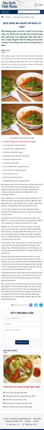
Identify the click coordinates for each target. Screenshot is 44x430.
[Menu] (5, 12)
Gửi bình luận (22, 342)
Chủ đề (35, 421)
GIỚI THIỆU (37, 419)
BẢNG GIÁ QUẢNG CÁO (14, 421)
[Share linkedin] (41, 305)
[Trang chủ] (2, 17)
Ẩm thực (8, 17)
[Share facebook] (30, 305)
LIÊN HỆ (27, 421)
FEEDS (41, 5)
